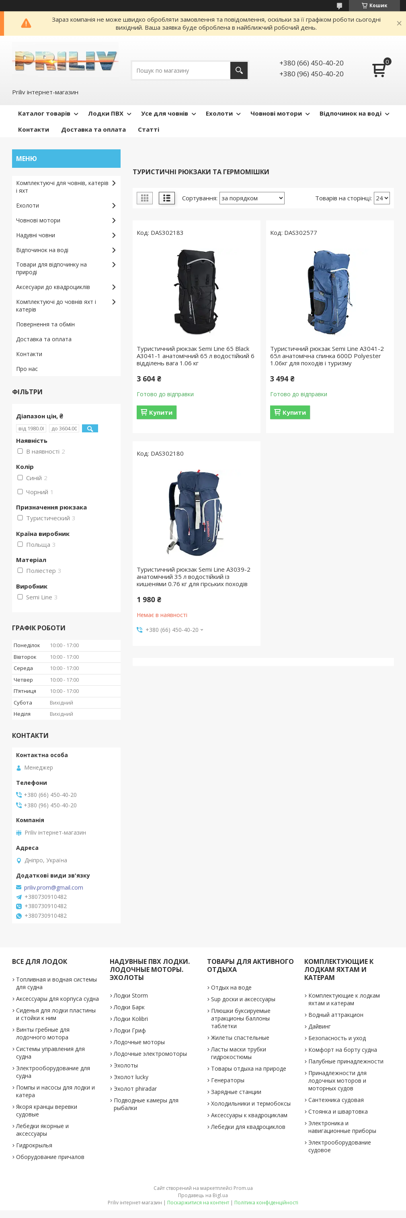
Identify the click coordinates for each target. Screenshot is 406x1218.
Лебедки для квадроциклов (248, 1126)
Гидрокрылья (34, 1145)
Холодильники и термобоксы (251, 1103)
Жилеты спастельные (240, 1037)
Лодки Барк (129, 1007)
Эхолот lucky (131, 1077)
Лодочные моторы (139, 1042)
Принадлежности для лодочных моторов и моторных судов (337, 1080)
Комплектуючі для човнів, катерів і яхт (62, 186)
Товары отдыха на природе (248, 1068)
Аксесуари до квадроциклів (53, 287)
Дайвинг (319, 1026)
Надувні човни (35, 235)
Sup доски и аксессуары (243, 999)
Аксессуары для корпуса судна (57, 998)
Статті (148, 129)
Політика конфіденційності (266, 1202)
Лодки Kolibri (131, 1018)
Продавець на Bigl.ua (203, 1195)
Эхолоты (126, 1065)
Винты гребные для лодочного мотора (43, 1033)
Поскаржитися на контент (198, 1202)
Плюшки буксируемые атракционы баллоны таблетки (241, 1018)
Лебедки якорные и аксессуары (42, 1129)
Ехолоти (219, 113)
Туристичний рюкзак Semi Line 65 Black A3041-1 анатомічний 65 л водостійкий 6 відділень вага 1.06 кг (195, 356)
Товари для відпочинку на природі (51, 268)
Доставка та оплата (93, 129)
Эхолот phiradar (135, 1088)
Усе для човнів (164, 113)
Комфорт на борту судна (342, 1049)
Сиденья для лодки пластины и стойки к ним (56, 1014)
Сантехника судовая (336, 1100)
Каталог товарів (44, 113)
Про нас (27, 369)
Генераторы (227, 1080)
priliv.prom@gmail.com (53, 887)
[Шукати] (239, 70)
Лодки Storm (131, 995)
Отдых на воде (231, 987)
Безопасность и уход (337, 1038)
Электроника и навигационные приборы (342, 1126)
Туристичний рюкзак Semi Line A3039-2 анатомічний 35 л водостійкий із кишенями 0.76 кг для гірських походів (193, 576)
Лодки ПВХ (105, 113)
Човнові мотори (276, 113)
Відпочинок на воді (350, 113)
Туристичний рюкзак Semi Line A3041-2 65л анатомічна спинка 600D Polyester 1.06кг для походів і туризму (327, 356)
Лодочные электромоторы (150, 1053)
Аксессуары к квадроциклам (249, 1115)
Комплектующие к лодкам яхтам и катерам (344, 999)
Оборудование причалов (50, 1157)
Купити (160, 412)
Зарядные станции (236, 1092)
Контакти (33, 129)
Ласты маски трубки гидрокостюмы (238, 1053)
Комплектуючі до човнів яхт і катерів (56, 305)
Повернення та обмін (45, 324)
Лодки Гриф (130, 1030)
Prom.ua (243, 1188)
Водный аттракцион (335, 1014)
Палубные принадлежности (345, 1061)
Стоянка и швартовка (338, 1111)
